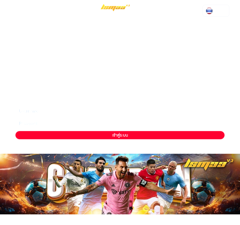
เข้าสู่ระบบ (120, 135)
